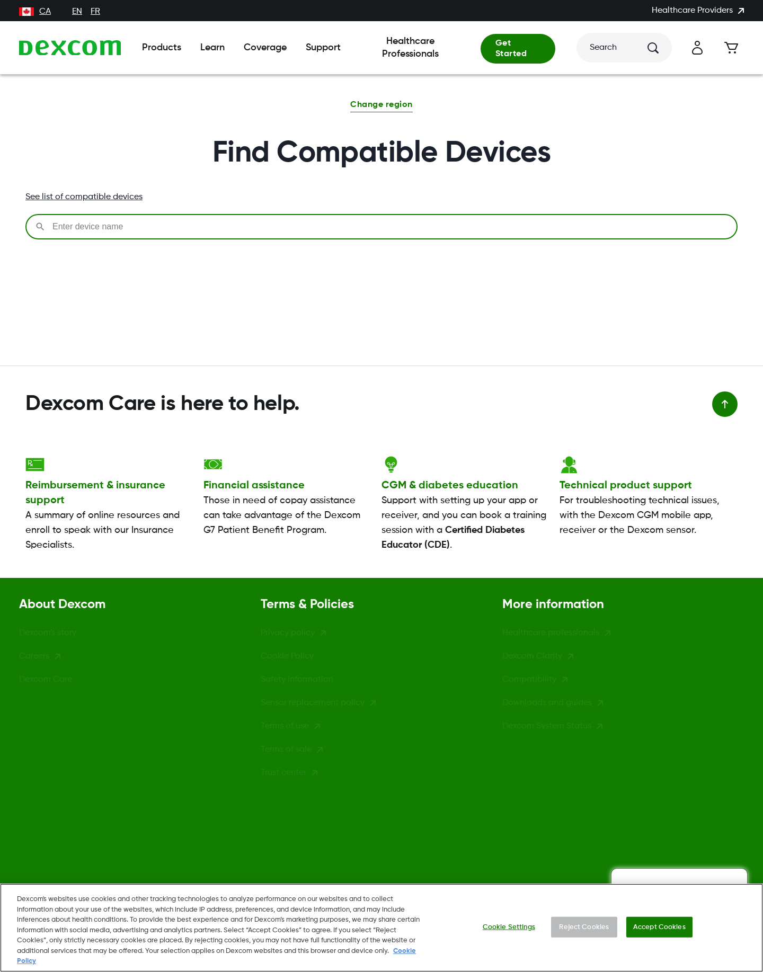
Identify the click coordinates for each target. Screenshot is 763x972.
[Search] (624, 48)
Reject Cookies (584, 926)
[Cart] (731, 47)
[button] (381, 106)
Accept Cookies (659, 926)
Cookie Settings (509, 926)
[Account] (697, 47)
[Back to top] (725, 404)
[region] (381, 928)
